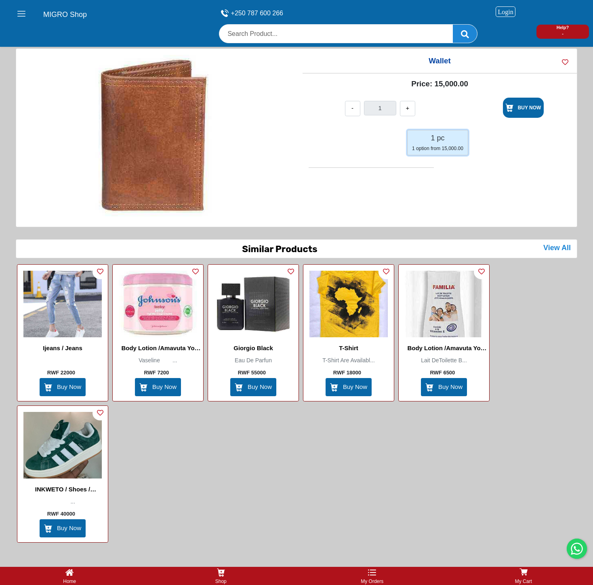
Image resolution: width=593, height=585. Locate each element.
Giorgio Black (253, 348)
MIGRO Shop (65, 14)
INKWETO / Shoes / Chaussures (62, 490)
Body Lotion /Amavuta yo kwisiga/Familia (443, 349)
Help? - (563, 30)
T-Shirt (348, 348)
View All (557, 248)
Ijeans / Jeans (62, 348)
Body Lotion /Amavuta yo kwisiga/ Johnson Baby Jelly (158, 349)
